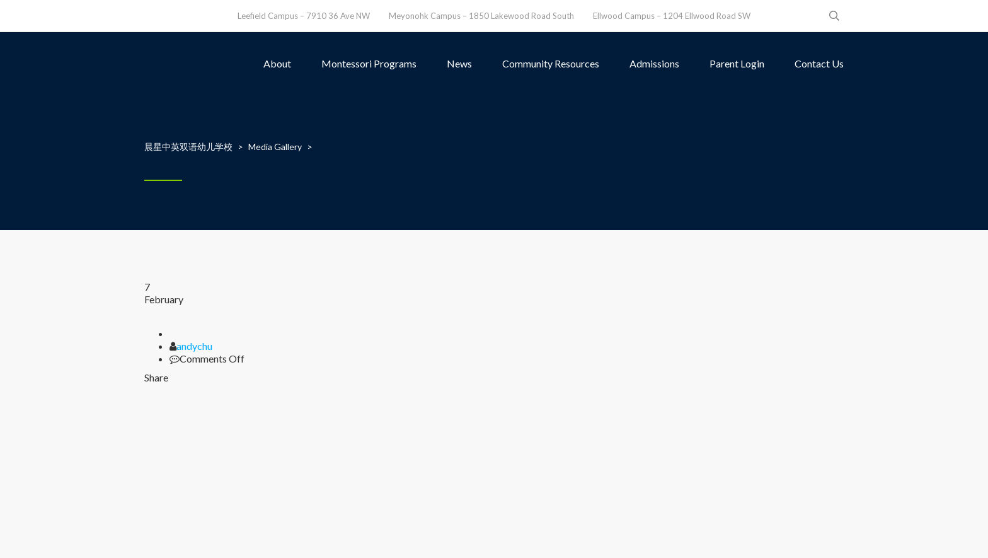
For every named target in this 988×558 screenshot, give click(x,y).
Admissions (654, 63)
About (277, 63)
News (459, 63)
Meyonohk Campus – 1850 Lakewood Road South (481, 16)
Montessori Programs (368, 63)
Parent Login (736, 63)
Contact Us (819, 63)
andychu (194, 346)
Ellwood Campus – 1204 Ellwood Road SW (671, 16)
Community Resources (550, 63)
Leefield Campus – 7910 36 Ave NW (304, 16)
